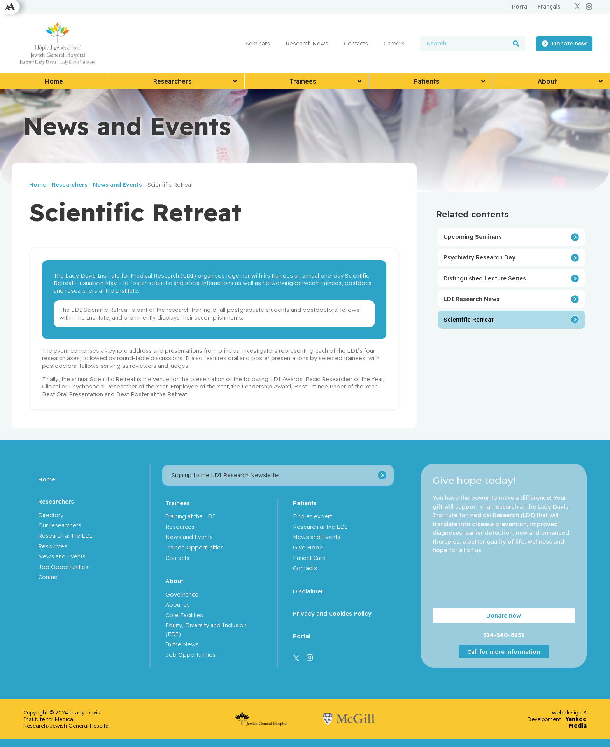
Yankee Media (576, 722)
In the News (182, 644)
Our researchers (59, 525)
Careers (394, 43)
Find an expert (312, 516)
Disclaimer (308, 591)
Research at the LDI (65, 535)
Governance (181, 594)
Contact (48, 577)
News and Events (117, 184)
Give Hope (308, 547)
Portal (301, 636)
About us (177, 604)
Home (37, 184)
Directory (50, 515)
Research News (307, 43)
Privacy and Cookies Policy (332, 613)
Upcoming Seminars (472, 236)
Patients (305, 503)
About (174, 580)
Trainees (177, 503)
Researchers (70, 184)
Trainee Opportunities (194, 547)
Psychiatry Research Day (479, 257)
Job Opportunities (63, 566)
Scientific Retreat (468, 319)
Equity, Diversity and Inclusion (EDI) (206, 629)
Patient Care (309, 558)
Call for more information (503, 651)
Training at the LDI (190, 516)
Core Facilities (184, 615)
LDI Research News (471, 299)
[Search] (516, 43)
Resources (52, 546)
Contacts (356, 43)
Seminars (257, 43)
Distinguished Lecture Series (484, 278)
